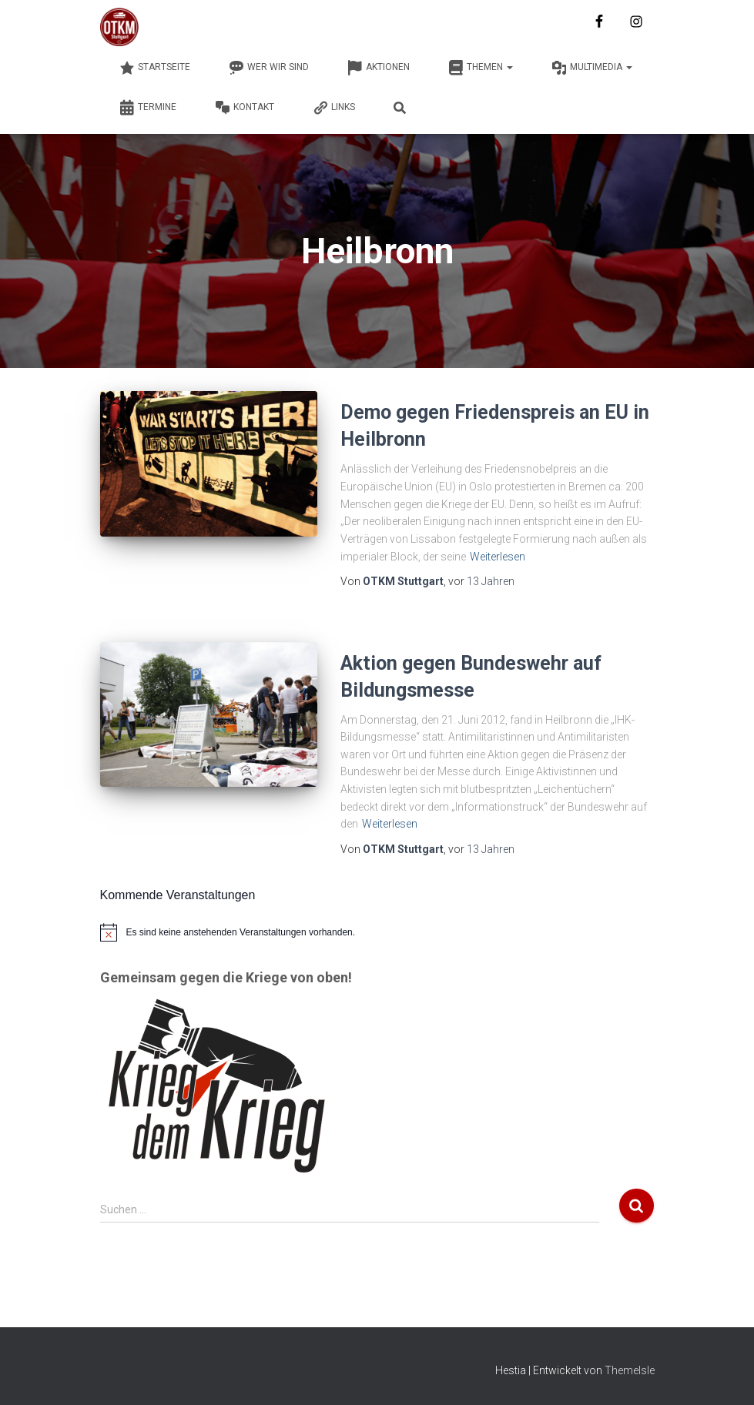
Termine (147, 107)
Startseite (154, 67)
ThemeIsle (630, 1370)
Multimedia (591, 67)
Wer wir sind (269, 67)
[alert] (377, 932)
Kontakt (244, 107)
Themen (480, 67)
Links (334, 107)
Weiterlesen (497, 556)
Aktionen (378, 67)
